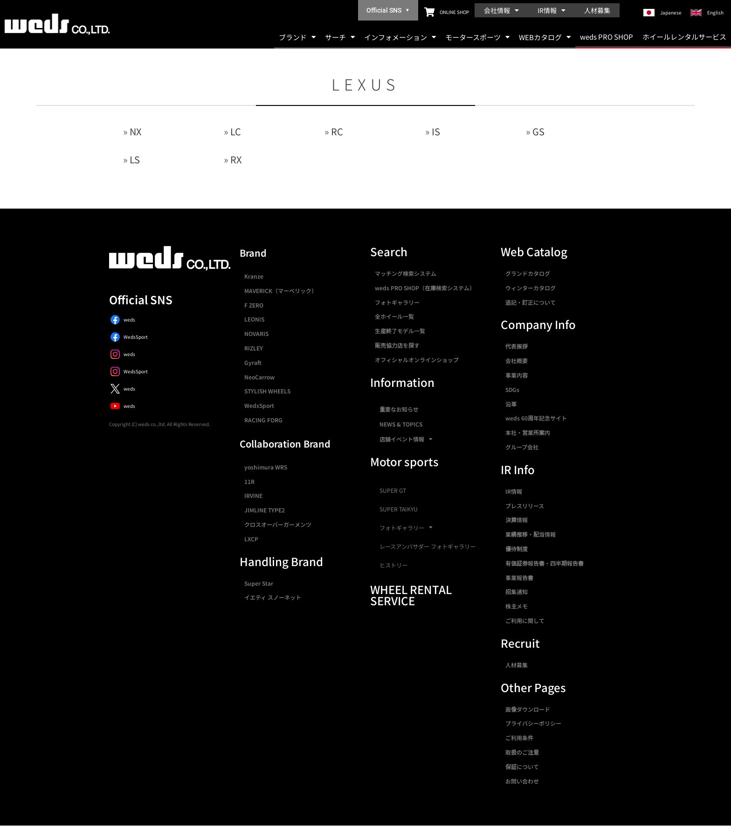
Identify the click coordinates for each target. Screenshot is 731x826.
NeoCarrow (259, 377)
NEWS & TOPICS (400, 424)
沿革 (511, 404)
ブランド (297, 37)
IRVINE (253, 495)
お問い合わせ (522, 781)
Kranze (253, 276)
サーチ (340, 37)
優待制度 (516, 549)
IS (436, 131)
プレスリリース (524, 506)
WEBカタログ (545, 37)
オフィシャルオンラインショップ (417, 360)
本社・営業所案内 (527, 432)
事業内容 (516, 375)
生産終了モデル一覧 (400, 331)
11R (249, 481)
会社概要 (516, 360)
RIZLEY (253, 348)
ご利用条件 (519, 738)
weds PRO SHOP (606, 37)
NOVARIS (256, 333)
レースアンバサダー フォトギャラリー (427, 546)
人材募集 (597, 10)
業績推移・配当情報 (530, 534)
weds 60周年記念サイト (536, 418)
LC (235, 131)
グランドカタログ (527, 273)
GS (538, 131)
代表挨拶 (516, 346)
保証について (522, 766)
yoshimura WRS (265, 467)
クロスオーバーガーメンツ (277, 524)
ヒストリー (393, 565)
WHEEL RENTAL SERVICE (411, 595)
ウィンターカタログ (530, 288)
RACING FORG (263, 420)
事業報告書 (519, 577)
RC (337, 131)
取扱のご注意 (522, 752)
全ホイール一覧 (394, 316)
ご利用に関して (525, 620)
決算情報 (516, 520)
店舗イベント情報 (406, 439)
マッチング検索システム (405, 273)
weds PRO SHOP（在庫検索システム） (425, 288)
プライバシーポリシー (533, 723)
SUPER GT (392, 490)
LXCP (251, 539)
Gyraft (253, 362)
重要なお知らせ (399, 409)
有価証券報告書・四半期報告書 (544, 563)
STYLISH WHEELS (267, 391)
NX (135, 131)
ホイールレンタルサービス (684, 37)
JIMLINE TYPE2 (264, 510)
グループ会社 (521, 447)
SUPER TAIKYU (398, 509)
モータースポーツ (477, 37)
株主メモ (516, 606)
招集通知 (516, 591)
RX (235, 159)
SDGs (512, 389)
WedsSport (259, 405)
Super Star (258, 583)
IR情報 (551, 10)
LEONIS (254, 319)
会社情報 (501, 10)
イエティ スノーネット (272, 597)
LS (135, 159)
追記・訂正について (530, 302)
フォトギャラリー (397, 302)
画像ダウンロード (527, 709)
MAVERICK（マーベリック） (280, 290)
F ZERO (253, 305)
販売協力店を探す (397, 345)
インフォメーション (400, 37)
